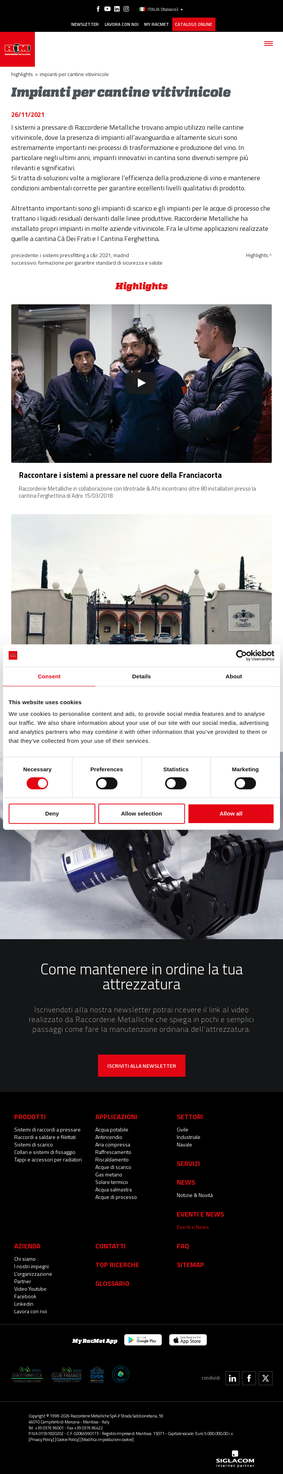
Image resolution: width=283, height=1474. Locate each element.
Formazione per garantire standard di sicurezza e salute (100, 261)
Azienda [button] (27, 1244)
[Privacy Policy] (41, 1438)
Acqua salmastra (113, 1188)
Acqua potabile (111, 1128)
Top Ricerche (117, 1263)
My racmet (156, 23)
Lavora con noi (120, 23)
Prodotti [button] (30, 1115)
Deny (52, 813)
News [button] (186, 1180)
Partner (22, 1280)
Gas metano (108, 1173)
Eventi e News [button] (200, 1212)
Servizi (188, 1162)
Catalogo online (194, 23)
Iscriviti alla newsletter (141, 1064)
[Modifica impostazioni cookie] (107, 1438)
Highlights (22, 72)
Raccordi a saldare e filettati (45, 1135)
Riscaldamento (112, 1158)
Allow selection (141, 813)
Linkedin (23, 1302)
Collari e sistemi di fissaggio (44, 1150)
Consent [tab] (49, 676)
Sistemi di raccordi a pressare (47, 1128)
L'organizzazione (33, 1272)
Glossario (112, 1281)
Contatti (110, 1244)
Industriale (188, 1135)
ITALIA (161, 9)
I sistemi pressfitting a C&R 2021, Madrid (84, 254)
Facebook (25, 1295)
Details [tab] (141, 676)
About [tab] (234, 676)
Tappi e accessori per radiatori (48, 1158)
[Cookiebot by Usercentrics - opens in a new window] (241, 655)
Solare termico (111, 1180)
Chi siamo (25, 1257)
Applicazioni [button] (116, 1115)
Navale (184, 1143)
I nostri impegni (31, 1265)
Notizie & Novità (195, 1193)
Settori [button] (190, 1115)
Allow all (231, 813)
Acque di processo (116, 1195)
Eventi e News (193, 1225)
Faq (183, 1244)
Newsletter (83, 23)
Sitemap (190, 1263)
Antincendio (108, 1135)
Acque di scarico (113, 1165)
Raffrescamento (113, 1150)
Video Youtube (30, 1287)
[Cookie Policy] (67, 1438)
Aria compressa (112, 1143)
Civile (182, 1128)
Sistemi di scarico (33, 1143)
